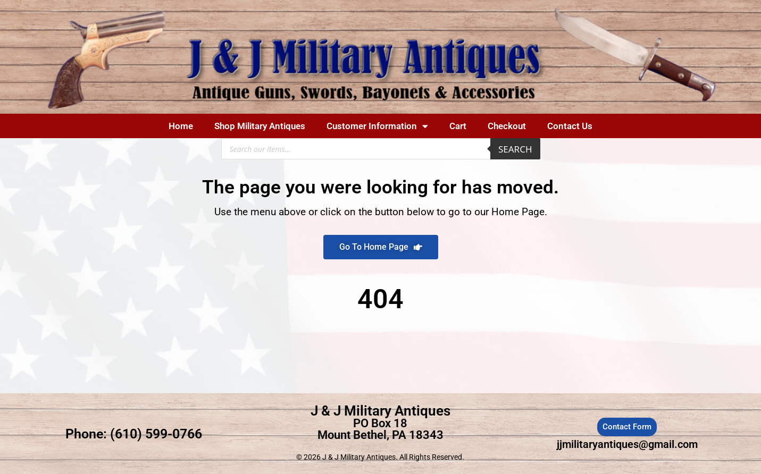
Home (181, 126)
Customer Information (377, 126)
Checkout (507, 126)
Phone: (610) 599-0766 (133, 434)
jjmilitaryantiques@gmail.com (627, 444)
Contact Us (569, 126)
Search (515, 149)
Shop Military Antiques (259, 126)
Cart (457, 126)
